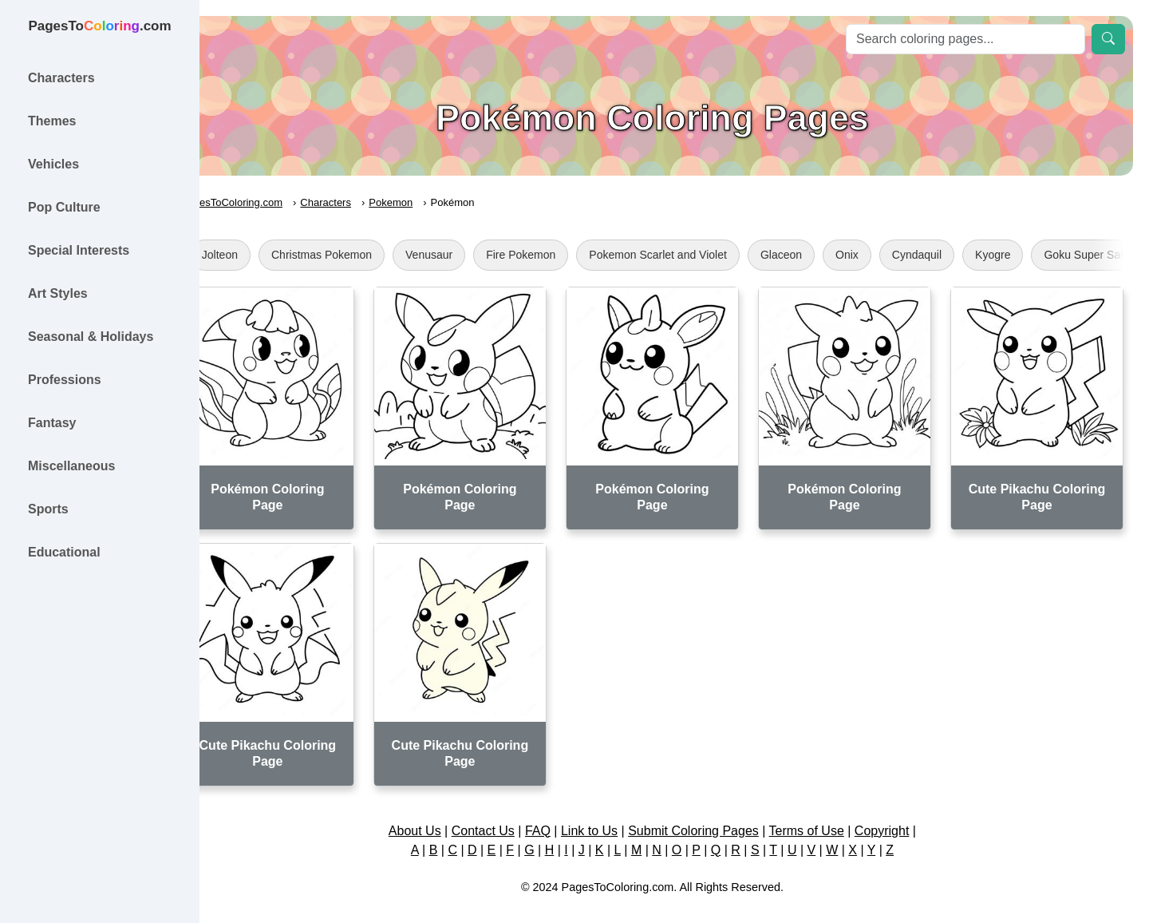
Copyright (903, 813)
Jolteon (264, 254)
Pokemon (434, 202)
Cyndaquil (960, 254)
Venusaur (472, 254)
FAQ (560, 813)
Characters (370, 202)
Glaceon (825, 254)
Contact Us (504, 813)
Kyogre (1036, 254)
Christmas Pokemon (365, 254)
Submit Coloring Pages (715, 813)
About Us (436, 813)
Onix (890, 254)
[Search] (965, 39)
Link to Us (611, 813)
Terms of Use (828, 813)
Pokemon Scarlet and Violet (703, 254)
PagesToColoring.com (275, 202)
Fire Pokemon (564, 254)
